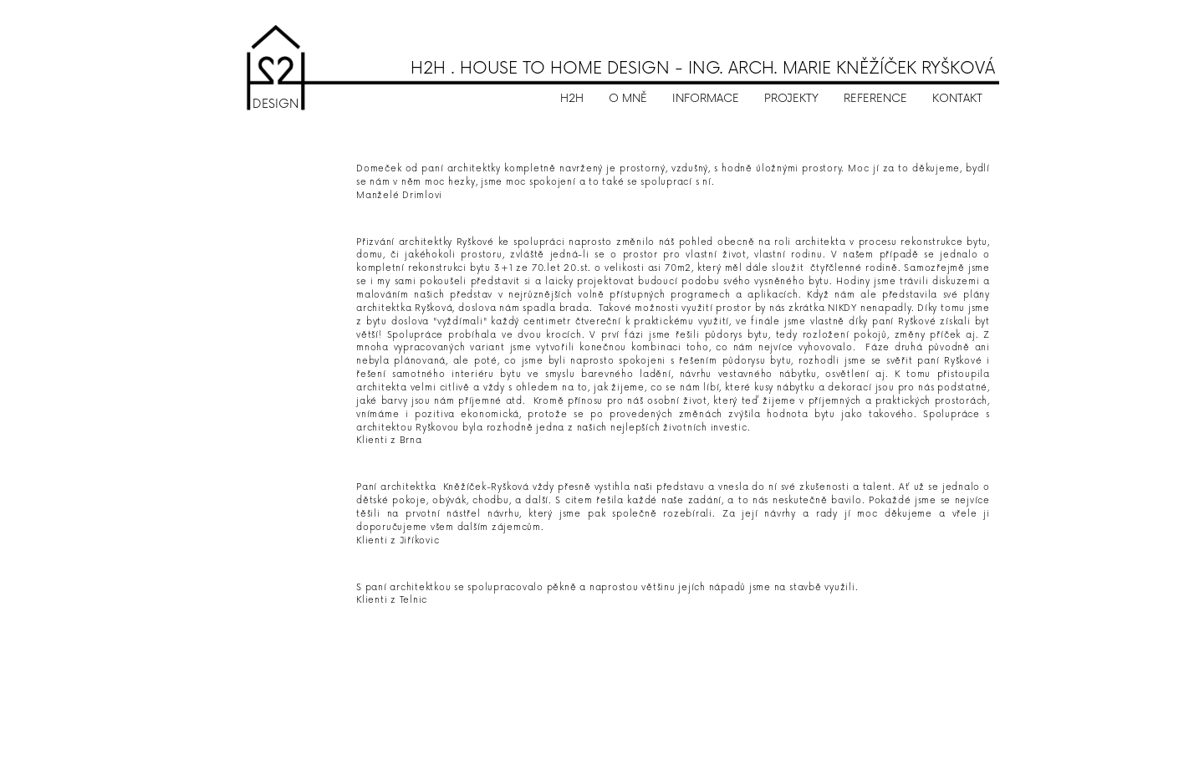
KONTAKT (957, 98)
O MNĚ (628, 98)
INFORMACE (705, 98)
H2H (572, 98)
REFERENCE (875, 98)
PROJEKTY (791, 98)
